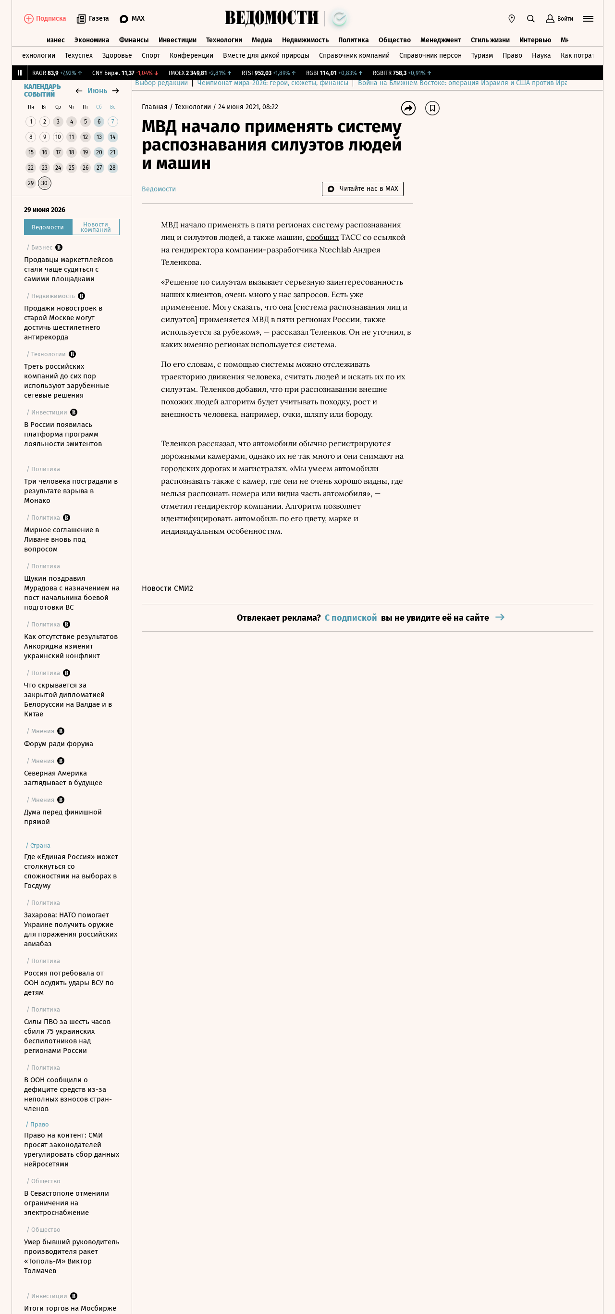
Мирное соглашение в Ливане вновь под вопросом (61, 539)
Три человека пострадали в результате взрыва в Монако (71, 491)
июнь (97, 90)
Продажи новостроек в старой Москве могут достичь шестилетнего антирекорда (63, 322)
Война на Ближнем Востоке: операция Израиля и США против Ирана (474, 83)
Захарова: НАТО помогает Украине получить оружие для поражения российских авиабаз (70, 929)
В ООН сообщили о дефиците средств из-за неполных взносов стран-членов (68, 1094)
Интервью (535, 40)
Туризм (482, 55)
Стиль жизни (490, 40)
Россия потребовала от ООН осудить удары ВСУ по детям (69, 983)
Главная (156, 107)
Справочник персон (430, 55)
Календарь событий (42, 91)
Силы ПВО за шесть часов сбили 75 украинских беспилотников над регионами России (67, 1036)
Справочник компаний (354, 55)
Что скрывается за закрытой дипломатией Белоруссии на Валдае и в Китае (68, 699)
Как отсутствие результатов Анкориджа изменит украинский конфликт (71, 646)
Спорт (151, 55)
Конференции (191, 55)
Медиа (262, 40)
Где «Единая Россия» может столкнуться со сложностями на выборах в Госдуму (71, 871)
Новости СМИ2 (167, 588)
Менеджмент (440, 40)
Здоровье (117, 55)
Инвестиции (178, 40)
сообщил (322, 237)
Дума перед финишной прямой (63, 817)
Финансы (134, 40)
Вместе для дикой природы (266, 55)
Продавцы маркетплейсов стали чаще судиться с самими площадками (68, 269)
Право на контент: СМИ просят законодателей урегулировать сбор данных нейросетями (71, 1149)
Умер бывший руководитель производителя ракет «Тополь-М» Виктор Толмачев (72, 1256)
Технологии (224, 40)
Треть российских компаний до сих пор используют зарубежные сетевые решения (66, 381)
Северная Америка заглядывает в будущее (63, 778)
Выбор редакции (168, 83)
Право (512, 55)
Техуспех (79, 55)
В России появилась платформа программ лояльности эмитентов (63, 434)
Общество (395, 40)
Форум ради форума (58, 743)
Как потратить (583, 55)
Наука (541, 55)
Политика (353, 40)
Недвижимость (305, 40)
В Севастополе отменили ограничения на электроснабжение (66, 1203)
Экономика (92, 40)
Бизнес (54, 40)
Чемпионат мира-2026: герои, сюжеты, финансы (279, 83)
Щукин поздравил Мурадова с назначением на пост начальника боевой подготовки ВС (72, 593)
